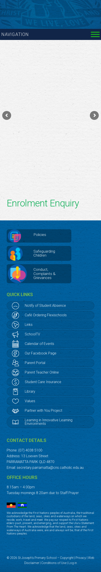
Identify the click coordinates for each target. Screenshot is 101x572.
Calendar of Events (39, 344)
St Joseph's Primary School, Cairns (50, 11)
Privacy (81, 558)
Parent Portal (35, 363)
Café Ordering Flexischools (46, 315)
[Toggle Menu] (95, 34)
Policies (39, 234)
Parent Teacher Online (42, 372)
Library (30, 391)
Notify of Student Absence (45, 305)
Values (30, 401)
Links (29, 325)
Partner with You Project (43, 410)
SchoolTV (32, 334)
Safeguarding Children (44, 253)
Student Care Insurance (43, 382)
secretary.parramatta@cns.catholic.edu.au (50, 467)
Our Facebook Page (40, 353)
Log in (72, 563)
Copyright (67, 558)
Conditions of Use (53, 563)
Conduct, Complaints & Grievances (44, 273)
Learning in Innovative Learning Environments (48, 422)
